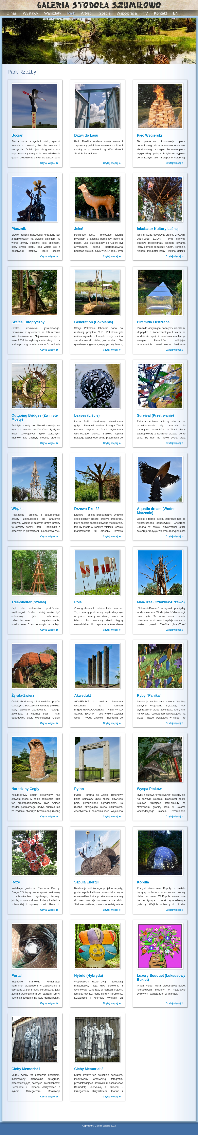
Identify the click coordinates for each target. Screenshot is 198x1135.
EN (175, 13)
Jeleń (78, 229)
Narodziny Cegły (25, 789)
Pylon (79, 789)
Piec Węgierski (149, 135)
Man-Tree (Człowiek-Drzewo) (161, 602)
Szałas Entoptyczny (28, 322)
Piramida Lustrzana (153, 322)
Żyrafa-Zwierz (23, 695)
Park (71, 13)
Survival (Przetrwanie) (155, 415)
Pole (78, 602)
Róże (16, 882)
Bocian (17, 135)
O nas (11, 13)
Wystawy (30, 13)
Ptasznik (19, 229)
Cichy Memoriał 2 (88, 1069)
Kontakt (160, 13)
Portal (17, 976)
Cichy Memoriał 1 (26, 1069)
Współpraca (127, 13)
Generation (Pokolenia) (93, 322)
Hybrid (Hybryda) (88, 976)
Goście (104, 13)
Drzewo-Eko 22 (86, 509)
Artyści (86, 13)
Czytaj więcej (49, 163)
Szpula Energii (86, 882)
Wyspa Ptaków (149, 789)
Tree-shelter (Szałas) (29, 602)
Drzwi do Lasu (86, 135)
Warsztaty (52, 13)
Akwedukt (82, 695)
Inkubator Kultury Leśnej (158, 229)
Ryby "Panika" (149, 695)
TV (145, 13)
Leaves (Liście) (87, 415)
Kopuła (143, 882)
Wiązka (17, 509)
